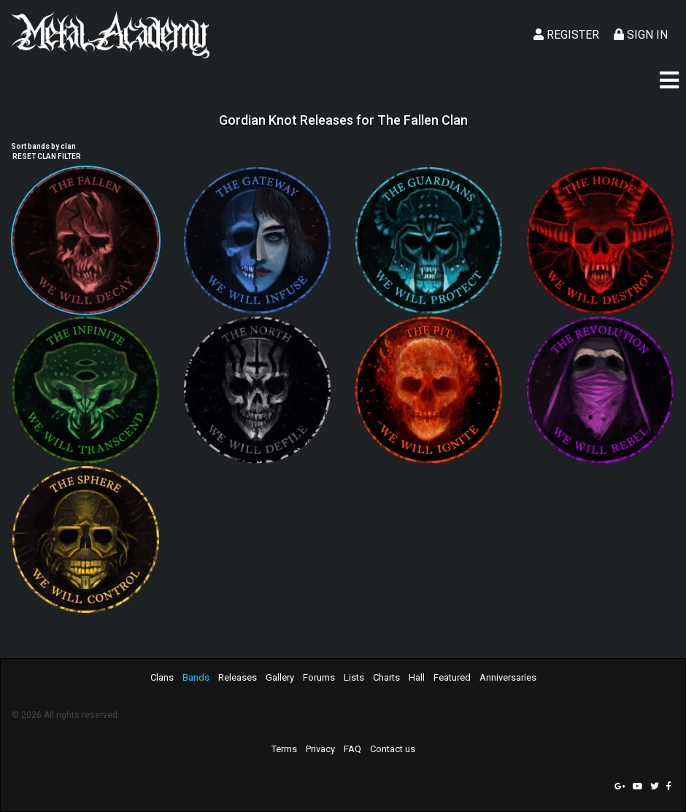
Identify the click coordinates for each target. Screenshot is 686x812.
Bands (195, 677)
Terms (284, 748)
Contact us (392, 748)
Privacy (320, 748)
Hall (417, 677)
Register (566, 35)
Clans (162, 677)
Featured (452, 677)
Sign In (641, 35)
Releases (237, 677)
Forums (319, 677)
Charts (386, 677)
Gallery (280, 677)
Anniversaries (507, 677)
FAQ (352, 748)
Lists (354, 677)
